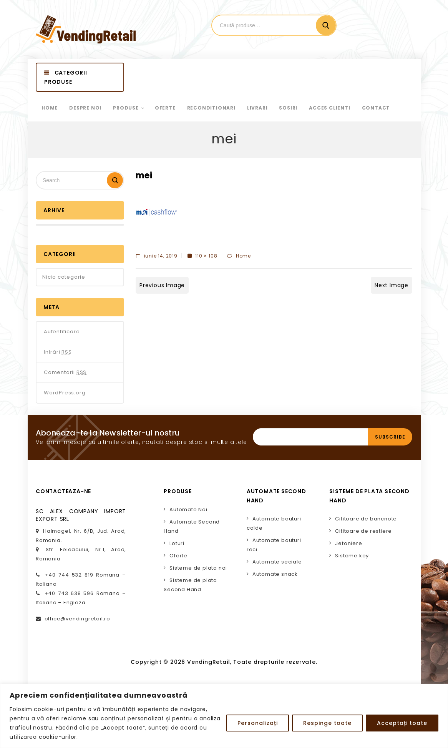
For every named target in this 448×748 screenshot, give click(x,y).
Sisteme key (352, 555)
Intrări (58, 352)
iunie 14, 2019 (157, 256)
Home (243, 256)
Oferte (178, 555)
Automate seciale (277, 561)
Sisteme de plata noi (198, 568)
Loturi (176, 543)
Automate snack (275, 574)
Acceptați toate (402, 723)
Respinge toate (327, 723)
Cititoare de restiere (363, 531)
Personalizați (257, 723)
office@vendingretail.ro (77, 618)
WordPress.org (64, 392)
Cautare (326, 25)
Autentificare (62, 331)
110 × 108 (206, 256)
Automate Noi (188, 509)
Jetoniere (348, 543)
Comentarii (65, 372)
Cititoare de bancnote (366, 518)
